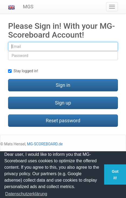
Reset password (63, 120)
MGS (28, 6)
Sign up (63, 103)
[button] (11, 6)
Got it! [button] (115, 174)
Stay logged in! (23, 71)
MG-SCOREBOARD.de (45, 144)
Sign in (63, 85)
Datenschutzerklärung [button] (26, 194)
